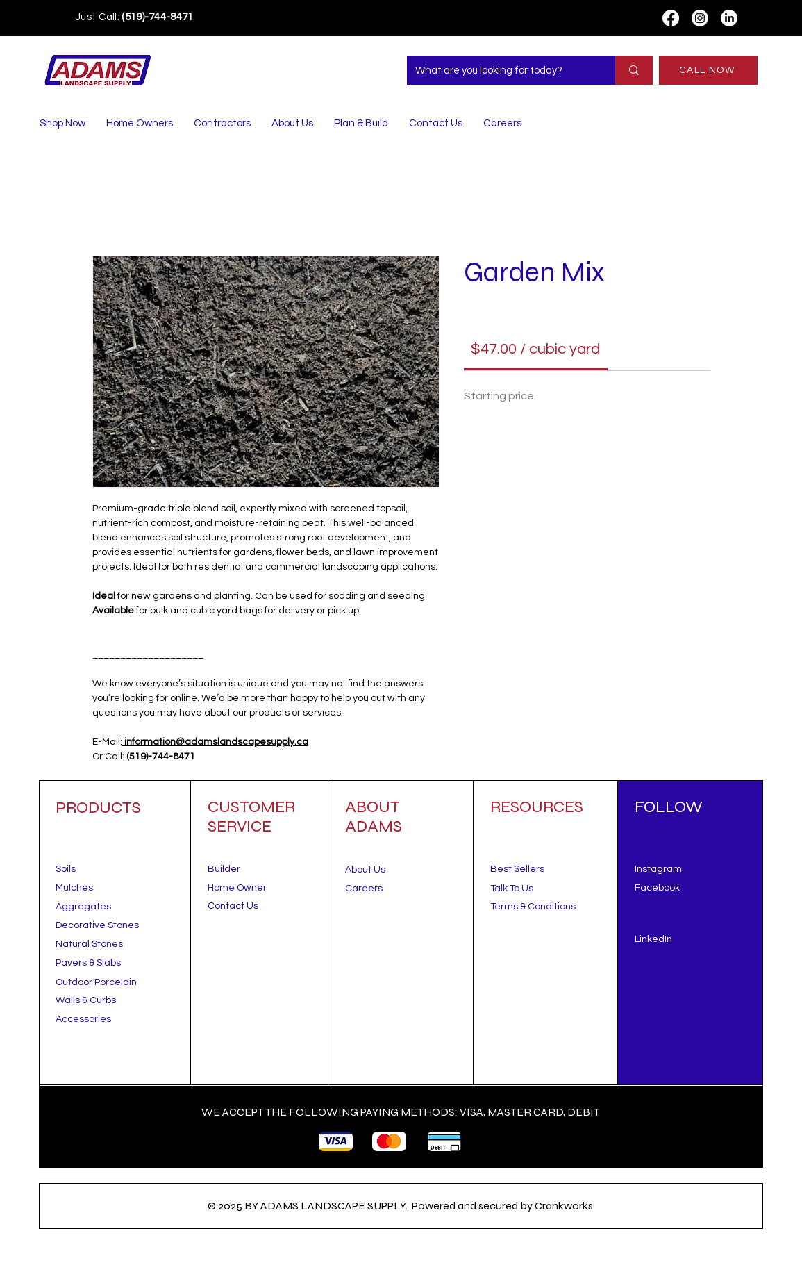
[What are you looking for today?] (500, 70)
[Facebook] (670, 18)
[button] (511, 888)
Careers (364, 888)
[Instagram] (700, 18)
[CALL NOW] (708, 70)
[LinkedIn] (729, 18)
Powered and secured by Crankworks (502, 1205)
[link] (535, 349)
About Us (365, 870)
